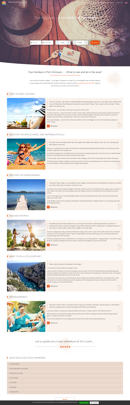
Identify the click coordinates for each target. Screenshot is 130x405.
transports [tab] (18, 392)
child (80, 42)
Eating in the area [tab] (20, 375)
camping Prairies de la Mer (86, 83)
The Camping (74, 3)
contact (119, 3)
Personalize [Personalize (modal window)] (94, 403)
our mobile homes (88, 3)
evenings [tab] (17, 388)
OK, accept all (84, 403)
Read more (55, 126)
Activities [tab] (17, 383)
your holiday (103, 3)
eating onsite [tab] (18, 367)
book (112, 3)
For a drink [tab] (18, 379)
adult (62, 42)
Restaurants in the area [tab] (22, 371)
